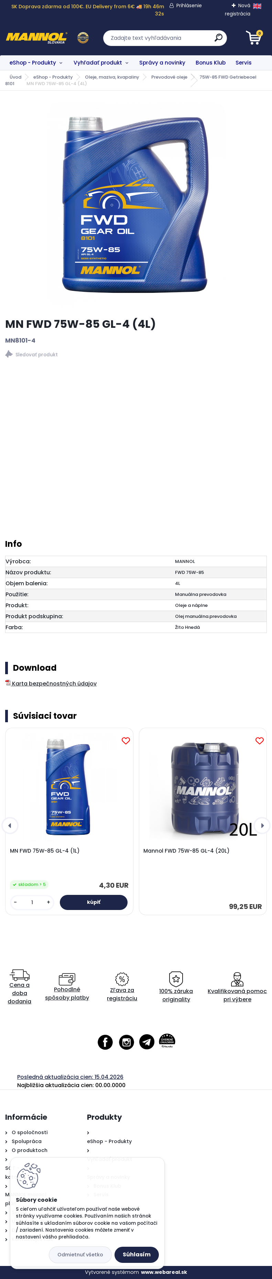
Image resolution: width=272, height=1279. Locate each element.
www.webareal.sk (164, 1272)
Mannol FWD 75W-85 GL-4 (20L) (186, 851)
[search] (218, 40)
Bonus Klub (211, 62)
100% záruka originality (176, 987)
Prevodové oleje (169, 77)
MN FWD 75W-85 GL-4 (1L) (45, 851)
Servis (244, 62)
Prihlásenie (189, 5)
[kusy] (32, 902)
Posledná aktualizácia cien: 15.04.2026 (70, 1077)
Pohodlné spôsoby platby (67, 987)
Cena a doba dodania (19, 987)
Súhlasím (137, 1254)
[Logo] (47, 38)
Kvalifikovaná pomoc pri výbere (237, 987)
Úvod (15, 77)
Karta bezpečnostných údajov (51, 684)
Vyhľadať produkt (98, 62)
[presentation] (10, 825)
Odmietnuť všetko (80, 1254)
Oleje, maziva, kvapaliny (112, 77)
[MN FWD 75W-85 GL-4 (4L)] (136, 204)
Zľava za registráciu (122, 987)
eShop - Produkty (33, 62)
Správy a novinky (162, 62)
